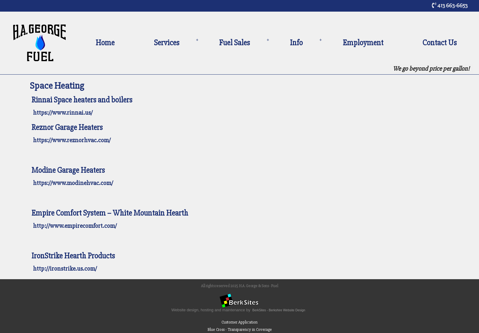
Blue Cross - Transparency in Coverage (239, 329)
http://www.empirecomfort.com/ (75, 226)
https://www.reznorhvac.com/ (72, 140)
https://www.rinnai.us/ (63, 113)
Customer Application (239, 322)
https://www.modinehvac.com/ (73, 183)
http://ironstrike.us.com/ (65, 268)
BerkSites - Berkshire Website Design (278, 310)
